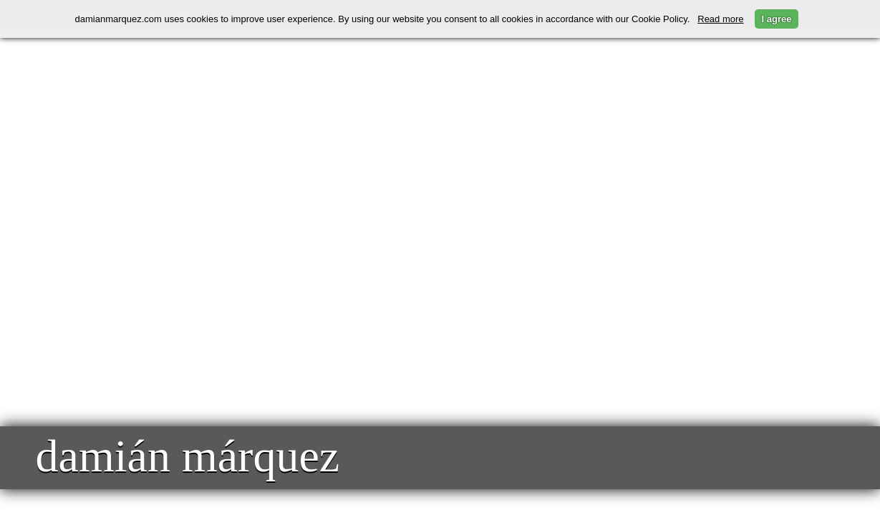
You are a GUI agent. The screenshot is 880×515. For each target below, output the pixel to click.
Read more (720, 19)
